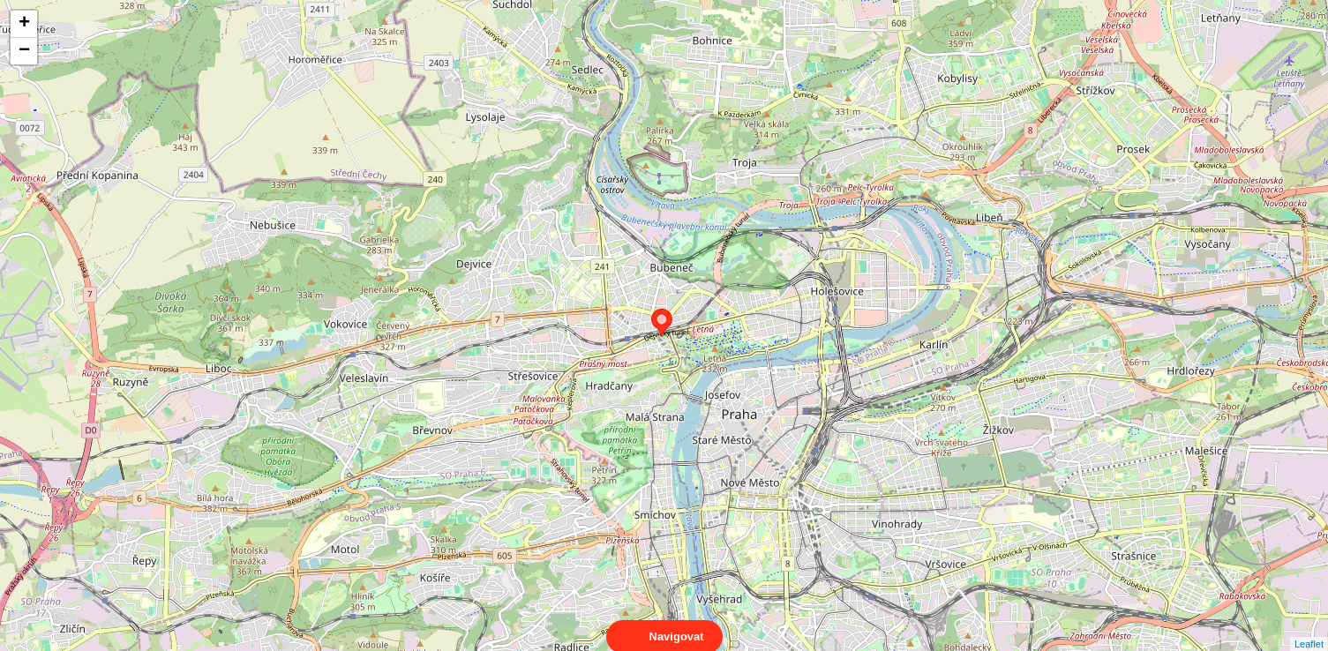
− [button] (24, 51)
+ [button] (24, 24)
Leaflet (1309, 628)
